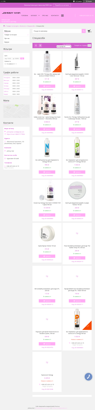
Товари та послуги (12, 26)
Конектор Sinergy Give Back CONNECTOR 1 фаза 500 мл (47, 204)
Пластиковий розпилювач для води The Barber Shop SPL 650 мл (77, 246)
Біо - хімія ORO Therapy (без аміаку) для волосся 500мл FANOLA (47, 75)
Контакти (55, 15)
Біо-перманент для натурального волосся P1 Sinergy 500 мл (77, 161)
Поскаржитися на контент (42, 408)
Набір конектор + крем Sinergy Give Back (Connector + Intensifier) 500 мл (47, 118)
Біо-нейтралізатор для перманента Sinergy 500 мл (47, 161)
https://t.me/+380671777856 (16, 134)
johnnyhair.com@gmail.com (15, 132)
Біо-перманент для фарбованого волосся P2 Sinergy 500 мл (77, 332)
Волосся (22, 26)
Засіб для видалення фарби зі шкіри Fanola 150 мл (77, 204)
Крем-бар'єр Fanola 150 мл (47, 246)
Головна (24, 15)
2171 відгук (79, 1)
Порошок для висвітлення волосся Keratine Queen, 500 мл (47, 332)
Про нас (45, 15)
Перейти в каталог (62, 5)
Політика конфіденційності (59, 408)
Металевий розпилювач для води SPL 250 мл (47, 289)
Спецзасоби (31, 26)
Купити (48, 86)
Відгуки (6, 42)
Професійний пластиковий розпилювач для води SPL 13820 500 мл (77, 289)
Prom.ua (57, 406)
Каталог (34, 15)
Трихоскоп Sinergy (47, 375)
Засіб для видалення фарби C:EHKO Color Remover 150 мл (77, 75)
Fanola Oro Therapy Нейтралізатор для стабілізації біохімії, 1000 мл (77, 118)
